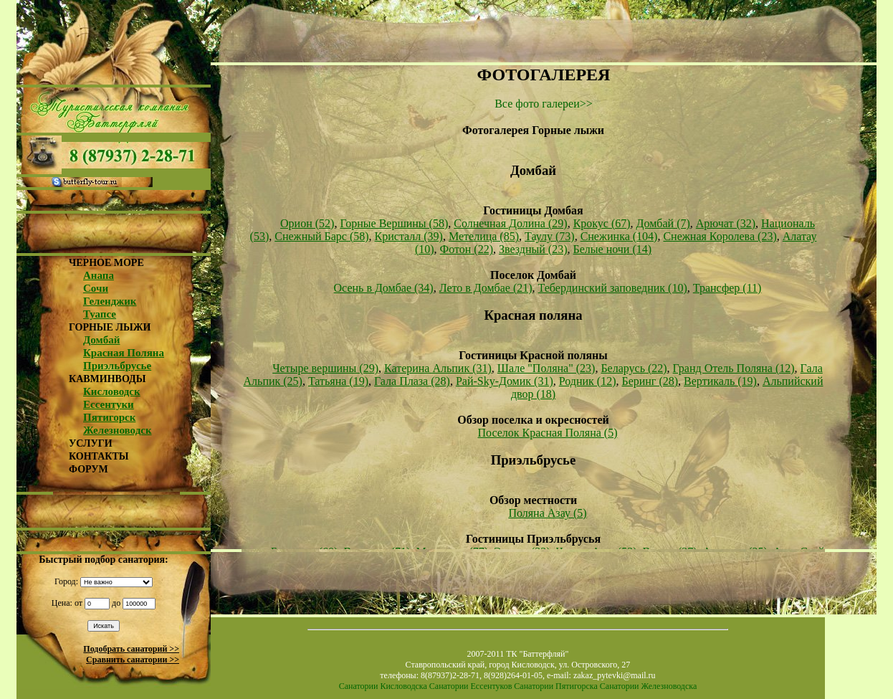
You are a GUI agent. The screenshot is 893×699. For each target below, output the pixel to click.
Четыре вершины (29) (325, 368)
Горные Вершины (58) (394, 223)
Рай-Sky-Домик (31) (504, 381)
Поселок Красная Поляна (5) (547, 433)
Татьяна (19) (338, 381)
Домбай (101, 340)
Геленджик (110, 301)
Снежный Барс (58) (321, 236)
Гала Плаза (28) (412, 381)
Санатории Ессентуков (470, 686)
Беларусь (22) (634, 368)
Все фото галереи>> (544, 104)
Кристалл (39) (409, 236)
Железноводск (117, 430)
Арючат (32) (725, 223)
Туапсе (99, 314)
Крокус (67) (602, 223)
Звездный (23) (533, 249)
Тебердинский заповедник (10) (612, 288)
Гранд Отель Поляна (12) (734, 368)
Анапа (98, 275)
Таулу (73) (550, 236)
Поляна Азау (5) (547, 513)
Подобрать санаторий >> (131, 649)
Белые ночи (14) (612, 249)
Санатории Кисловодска (383, 686)
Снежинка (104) (619, 236)
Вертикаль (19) (720, 381)
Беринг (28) (649, 381)
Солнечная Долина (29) (510, 223)
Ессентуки (108, 404)
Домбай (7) (663, 223)
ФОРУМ (88, 469)
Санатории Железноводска (648, 686)
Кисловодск (111, 391)
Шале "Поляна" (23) (546, 368)
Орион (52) (307, 223)
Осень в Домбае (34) (384, 288)
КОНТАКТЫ (99, 456)
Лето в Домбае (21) (486, 288)
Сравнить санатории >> (132, 660)
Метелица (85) (484, 236)
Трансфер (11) (727, 288)
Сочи (95, 288)
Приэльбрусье (117, 365)
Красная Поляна (123, 352)
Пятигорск (109, 417)
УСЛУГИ (91, 443)
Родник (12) (587, 381)
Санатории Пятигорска (555, 686)
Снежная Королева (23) (719, 236)
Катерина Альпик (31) (438, 368)
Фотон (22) (466, 249)
